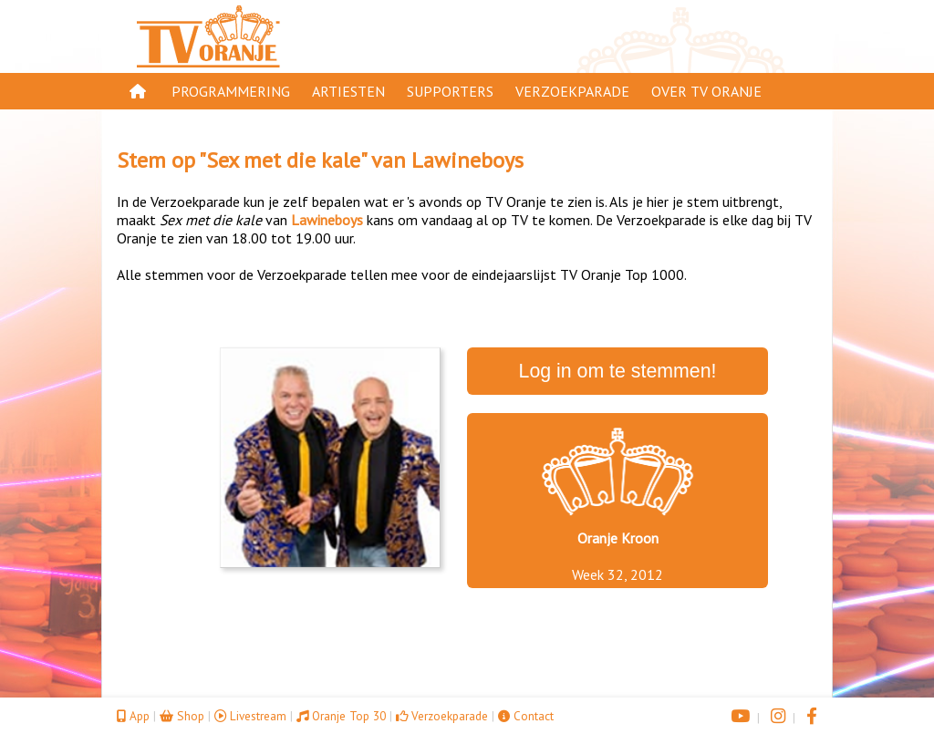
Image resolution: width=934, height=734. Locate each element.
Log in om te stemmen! (618, 371)
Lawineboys (467, 160)
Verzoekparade (572, 91)
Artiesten (348, 91)
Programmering (230, 91)
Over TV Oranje (706, 91)
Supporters (450, 91)
